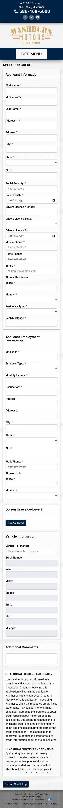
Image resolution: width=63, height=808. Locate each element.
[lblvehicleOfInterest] (31, 551)
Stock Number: (14, 557)
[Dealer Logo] (32, 35)
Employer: (11, 351)
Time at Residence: (17, 277)
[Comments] (31, 658)
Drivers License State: (19, 218)
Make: (9, 581)
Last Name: (12, 108)
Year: (9, 569)
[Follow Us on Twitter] (31, 17)
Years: (9, 282)
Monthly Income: (16, 375)
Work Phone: (13, 461)
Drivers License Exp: (18, 230)
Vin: (8, 616)
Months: (10, 294)
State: (9, 157)
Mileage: (11, 628)
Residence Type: (15, 306)
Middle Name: (14, 97)
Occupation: (13, 387)
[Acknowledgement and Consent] (7, 674)
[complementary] (53, 798)
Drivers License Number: (20, 207)
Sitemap (26, 799)
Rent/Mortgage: (15, 318)
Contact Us (33, 794)
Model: (10, 592)
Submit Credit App (16, 784)
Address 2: (12, 132)
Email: (9, 265)
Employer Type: (15, 363)
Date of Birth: (13, 195)
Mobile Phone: (14, 242)
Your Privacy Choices (41, 799)
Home (17, 794)
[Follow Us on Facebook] (25, 17)
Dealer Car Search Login (31, 797)
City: (8, 144)
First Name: (12, 85)
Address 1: (12, 120)
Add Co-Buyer (16, 522)
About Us (23, 794)
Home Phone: (14, 254)
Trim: (9, 604)
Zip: (8, 170)
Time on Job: (13, 473)
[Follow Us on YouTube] (37, 17)
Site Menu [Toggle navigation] (31, 54)
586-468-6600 (34, 11)
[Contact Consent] (7, 749)
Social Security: (15, 183)
